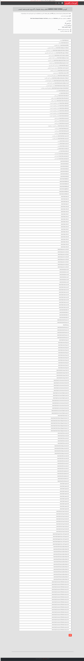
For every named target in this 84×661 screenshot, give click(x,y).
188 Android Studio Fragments (63, 503)
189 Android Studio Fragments (63, 506)
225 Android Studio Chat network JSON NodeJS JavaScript (59, 597)
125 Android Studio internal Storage (63, 347)
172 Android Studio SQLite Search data (62, 466)
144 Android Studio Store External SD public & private (60, 395)
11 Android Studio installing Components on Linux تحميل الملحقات (58, 63)
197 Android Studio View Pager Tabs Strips (62, 526)
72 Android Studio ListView (64, 216)
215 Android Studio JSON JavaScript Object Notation (60, 571)
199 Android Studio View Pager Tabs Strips (62, 531)
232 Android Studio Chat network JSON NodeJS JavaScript (59, 614)
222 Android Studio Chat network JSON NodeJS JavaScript (59, 589)
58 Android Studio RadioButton (63, 181)
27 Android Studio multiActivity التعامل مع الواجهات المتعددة (58, 103)
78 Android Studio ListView (64, 231)
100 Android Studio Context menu (63, 284)
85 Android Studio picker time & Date (62, 249)
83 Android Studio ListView (64, 244)
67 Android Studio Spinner (64, 204)
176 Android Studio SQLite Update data (62, 476)
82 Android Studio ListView (64, 241)
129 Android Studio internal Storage (63, 357)
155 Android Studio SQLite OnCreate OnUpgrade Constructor (59, 423)
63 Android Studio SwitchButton (63, 194)
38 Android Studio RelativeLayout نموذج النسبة (61, 131)
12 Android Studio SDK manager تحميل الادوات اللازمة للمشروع (58, 65)
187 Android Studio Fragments (63, 501)
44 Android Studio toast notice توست (62, 146)
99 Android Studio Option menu (63, 282)
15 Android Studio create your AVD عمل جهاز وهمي (60, 73)
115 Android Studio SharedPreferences (62, 322)
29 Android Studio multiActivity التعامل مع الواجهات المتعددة (58, 108)
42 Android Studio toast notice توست (62, 141)
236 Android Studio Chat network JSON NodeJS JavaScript (59, 622)
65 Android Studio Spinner (64, 199)
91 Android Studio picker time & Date (62, 262)
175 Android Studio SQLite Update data (62, 473)
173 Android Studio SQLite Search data (62, 468)
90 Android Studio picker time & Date (62, 259)
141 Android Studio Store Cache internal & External (60, 388)
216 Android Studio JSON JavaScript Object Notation (60, 574)
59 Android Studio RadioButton (63, 183)
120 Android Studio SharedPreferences (62, 335)
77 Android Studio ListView (64, 229)
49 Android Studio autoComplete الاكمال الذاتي (61, 158)
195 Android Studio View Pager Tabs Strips (62, 521)
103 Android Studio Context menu (63, 292)
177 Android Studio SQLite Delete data (62, 478)
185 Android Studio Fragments (63, 496)
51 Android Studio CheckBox (64, 163)
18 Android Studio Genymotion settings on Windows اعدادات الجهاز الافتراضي (56, 80)
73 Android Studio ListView (64, 219)
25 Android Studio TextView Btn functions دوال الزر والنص (59, 98)
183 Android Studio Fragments (63, 491)
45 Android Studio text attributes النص (62, 148)
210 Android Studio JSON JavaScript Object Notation (60, 559)
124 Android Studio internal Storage (63, 345)
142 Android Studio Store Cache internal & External (60, 390)
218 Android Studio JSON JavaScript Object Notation (60, 579)
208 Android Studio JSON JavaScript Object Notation (60, 554)
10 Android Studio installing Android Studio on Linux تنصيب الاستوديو (57, 60)
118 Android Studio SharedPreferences (62, 330)
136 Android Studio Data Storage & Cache (62, 375)
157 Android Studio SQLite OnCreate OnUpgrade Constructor (59, 428)
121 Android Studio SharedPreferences (62, 337)
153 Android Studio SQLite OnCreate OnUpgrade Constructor (59, 418)
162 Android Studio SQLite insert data (62, 440)
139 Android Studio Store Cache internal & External (60, 382)
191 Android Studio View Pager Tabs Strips (62, 511)
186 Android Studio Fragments (63, 498)
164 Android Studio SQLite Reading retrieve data (61, 445)
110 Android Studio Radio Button (63, 309)
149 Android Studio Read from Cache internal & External (60, 408)
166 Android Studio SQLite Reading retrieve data (61, 450)
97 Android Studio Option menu (63, 277)
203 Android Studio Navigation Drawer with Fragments (60, 541)
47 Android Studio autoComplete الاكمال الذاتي (61, 153)
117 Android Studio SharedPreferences (62, 327)
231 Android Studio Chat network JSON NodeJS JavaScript (59, 612)
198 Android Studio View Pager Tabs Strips (62, 529)
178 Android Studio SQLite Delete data (62, 481)
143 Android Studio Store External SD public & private (60, 393)
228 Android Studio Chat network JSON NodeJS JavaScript (59, 604)
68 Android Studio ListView (64, 206)
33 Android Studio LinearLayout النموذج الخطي (61, 118)
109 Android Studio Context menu (63, 307)
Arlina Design (38, 659)
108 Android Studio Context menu (63, 304)
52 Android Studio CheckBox (64, 166)
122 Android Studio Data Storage (63, 340)
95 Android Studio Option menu (63, 272)
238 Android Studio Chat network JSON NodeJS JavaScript (59, 627)
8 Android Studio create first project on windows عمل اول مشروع (58, 55)
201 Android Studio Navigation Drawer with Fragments (60, 536)
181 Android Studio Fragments (63, 488)
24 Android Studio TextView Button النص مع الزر (61, 95)
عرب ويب (44, 659)
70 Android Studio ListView (64, 211)
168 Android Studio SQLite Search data (62, 456)
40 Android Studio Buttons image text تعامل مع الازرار (60, 136)
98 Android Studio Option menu (63, 279)
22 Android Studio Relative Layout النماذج (62, 90)
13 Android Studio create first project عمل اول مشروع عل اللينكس (57, 68)
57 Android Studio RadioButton (63, 178)
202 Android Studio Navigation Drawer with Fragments (60, 539)
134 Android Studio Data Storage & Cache (62, 370)
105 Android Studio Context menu (63, 297)
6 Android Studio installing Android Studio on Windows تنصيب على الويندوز (57, 50)
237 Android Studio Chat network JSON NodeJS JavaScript (59, 624)
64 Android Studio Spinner (64, 196)
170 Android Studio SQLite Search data (62, 461)
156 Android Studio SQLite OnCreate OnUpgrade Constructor (59, 425)
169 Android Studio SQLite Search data (62, 458)
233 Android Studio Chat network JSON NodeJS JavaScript (59, 617)
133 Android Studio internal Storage (63, 367)
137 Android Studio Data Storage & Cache (62, 377)
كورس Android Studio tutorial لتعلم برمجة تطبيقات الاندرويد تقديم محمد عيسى (42, 9)
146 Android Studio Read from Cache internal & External (60, 400)
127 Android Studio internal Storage (63, 352)
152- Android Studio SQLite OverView (62, 415)
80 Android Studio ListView (64, 236)
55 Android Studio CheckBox (64, 173)
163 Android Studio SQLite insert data (62, 443)
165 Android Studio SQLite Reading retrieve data (61, 448)
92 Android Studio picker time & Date (62, 264)
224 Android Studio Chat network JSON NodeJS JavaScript (59, 594)
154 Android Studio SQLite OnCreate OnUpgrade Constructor (59, 420)
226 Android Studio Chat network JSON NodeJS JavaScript (59, 599)
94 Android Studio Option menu (63, 269)
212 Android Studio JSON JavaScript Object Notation (60, 564)
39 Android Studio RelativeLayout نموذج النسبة (61, 133)
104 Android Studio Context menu (63, 294)
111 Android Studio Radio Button (63, 312)
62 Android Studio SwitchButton (63, 191)
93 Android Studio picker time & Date (62, 267)
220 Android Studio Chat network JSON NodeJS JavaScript (59, 584)
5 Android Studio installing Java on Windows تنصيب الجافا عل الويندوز (57, 47)
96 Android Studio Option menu (63, 274)
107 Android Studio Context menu (63, 302)
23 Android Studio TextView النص (63, 93)
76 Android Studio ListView (64, 226)
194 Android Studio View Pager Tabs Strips (62, 518)
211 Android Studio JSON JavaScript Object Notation (60, 561)
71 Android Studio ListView (64, 214)
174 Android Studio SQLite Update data (62, 471)
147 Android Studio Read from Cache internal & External (60, 403)
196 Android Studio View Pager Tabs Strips (62, 524)
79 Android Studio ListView (64, 234)
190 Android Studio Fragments (63, 508)
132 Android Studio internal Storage (63, 365)
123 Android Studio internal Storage (63, 342)
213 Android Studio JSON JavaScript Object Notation (60, 566)
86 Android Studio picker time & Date (62, 252)
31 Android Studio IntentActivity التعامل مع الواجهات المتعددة (58, 113)
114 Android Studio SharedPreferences (62, 320)
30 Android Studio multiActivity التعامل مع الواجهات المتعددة (58, 110)
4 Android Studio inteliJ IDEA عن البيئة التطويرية (60, 45)
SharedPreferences (65, 325)
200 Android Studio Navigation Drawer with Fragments (60, 534)
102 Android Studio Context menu (63, 289)
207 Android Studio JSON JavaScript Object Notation (60, 551)
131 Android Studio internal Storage (63, 362)
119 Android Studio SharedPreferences (62, 332)
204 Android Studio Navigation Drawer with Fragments (60, 544)
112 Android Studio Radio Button (63, 314)
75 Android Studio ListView (64, 224)
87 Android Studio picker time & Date (62, 254)
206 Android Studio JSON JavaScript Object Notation (60, 549)
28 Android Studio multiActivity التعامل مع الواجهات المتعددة (58, 105)
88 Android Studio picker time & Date (62, 257)
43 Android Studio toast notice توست (62, 143)
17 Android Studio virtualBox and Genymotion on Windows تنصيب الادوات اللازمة (56, 78)
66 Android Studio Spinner (64, 201)
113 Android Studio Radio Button (63, 317)
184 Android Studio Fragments (63, 493)
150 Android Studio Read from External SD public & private (59, 410)
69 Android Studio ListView (64, 209)
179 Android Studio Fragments (63, 483)
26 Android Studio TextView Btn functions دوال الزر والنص (59, 100)
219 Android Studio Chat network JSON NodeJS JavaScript (59, 581)
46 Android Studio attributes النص (63, 151)
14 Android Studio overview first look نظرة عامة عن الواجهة (59, 70)
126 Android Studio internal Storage (63, 350)
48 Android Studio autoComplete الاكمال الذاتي (61, 156)
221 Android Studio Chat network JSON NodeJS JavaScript (59, 586)
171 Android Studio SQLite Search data (62, 463)
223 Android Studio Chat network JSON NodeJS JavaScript (59, 592)
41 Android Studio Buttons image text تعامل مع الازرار (60, 138)
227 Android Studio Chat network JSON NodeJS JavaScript (59, 602)
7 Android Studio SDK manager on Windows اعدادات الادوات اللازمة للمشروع (56, 52)
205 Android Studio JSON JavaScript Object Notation (60, 546)
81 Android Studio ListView (64, 239)
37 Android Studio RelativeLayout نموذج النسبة (61, 128)
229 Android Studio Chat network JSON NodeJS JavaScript (59, 607)
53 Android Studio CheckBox (64, 168)
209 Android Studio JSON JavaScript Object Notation (60, 556)
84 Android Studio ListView (64, 246)
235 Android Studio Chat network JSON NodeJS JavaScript (59, 619)
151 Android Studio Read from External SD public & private (59, 413)
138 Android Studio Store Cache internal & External (60, 380)
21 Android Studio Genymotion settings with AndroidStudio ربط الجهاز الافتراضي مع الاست (54, 88)
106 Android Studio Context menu (63, 299)
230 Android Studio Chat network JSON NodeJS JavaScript (59, 609)
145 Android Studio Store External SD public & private (60, 398)
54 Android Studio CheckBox (64, 171)
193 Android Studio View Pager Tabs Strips (62, 516)
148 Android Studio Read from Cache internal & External (60, 405)
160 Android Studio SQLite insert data (62, 435)
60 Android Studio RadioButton (63, 186)
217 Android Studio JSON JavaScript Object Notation (60, 576)
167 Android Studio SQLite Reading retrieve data (61, 453)
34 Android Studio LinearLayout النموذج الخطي (61, 120)
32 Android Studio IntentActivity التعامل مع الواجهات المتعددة (58, 115)
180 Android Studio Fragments (63, 486)
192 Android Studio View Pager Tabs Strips (62, 513)
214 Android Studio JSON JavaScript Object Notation (60, 569)
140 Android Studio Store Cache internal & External (60, 385)
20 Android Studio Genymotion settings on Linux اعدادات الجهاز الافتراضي (57, 85)
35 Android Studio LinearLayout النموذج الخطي (61, 123)
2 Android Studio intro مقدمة (63, 40)
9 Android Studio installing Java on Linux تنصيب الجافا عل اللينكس (58, 58)
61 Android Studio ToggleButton (63, 189)
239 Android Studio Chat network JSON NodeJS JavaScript (59, 629)
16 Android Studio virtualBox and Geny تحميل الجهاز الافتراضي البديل (57, 75)
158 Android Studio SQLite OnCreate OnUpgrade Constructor (59, 430)
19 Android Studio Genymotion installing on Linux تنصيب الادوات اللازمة (57, 83)
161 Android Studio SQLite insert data (62, 438)
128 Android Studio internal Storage (63, 355)
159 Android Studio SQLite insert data (62, 433)
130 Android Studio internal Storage (63, 360)
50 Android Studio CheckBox (64, 161)
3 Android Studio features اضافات (63, 42)
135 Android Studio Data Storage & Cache (62, 372)
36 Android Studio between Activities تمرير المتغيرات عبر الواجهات (57, 126)
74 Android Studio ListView (64, 221)
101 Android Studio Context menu (63, 287)
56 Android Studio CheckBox (64, 176)
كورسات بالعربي (70, 3)
